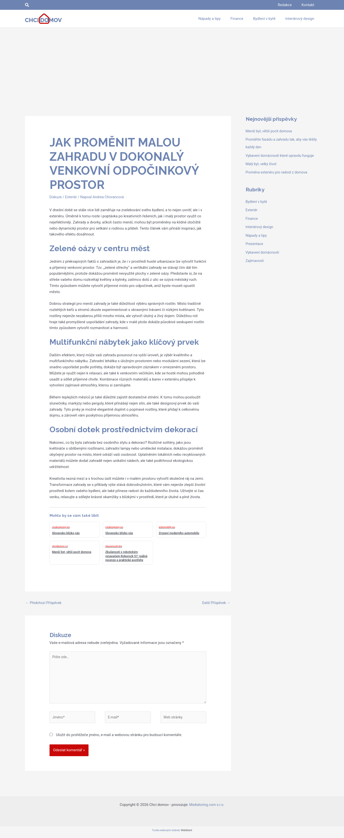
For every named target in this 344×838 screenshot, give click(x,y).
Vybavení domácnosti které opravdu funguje (281, 155)
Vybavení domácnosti (263, 250)
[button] (27, 5)
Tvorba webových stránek (165, 833)
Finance (252, 217)
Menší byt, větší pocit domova (270, 131)
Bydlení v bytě (257, 200)
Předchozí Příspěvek (44, 603)
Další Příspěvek (215, 603)
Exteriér (72, 197)
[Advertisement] (172, 64)
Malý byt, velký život (262, 163)
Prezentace (255, 242)
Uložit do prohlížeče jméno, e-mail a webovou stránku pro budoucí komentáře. (119, 738)
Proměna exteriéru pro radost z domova (278, 171)
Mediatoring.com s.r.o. (206, 808)
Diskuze (56, 197)
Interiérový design (260, 225)
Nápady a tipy (257, 234)
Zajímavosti (255, 258)
